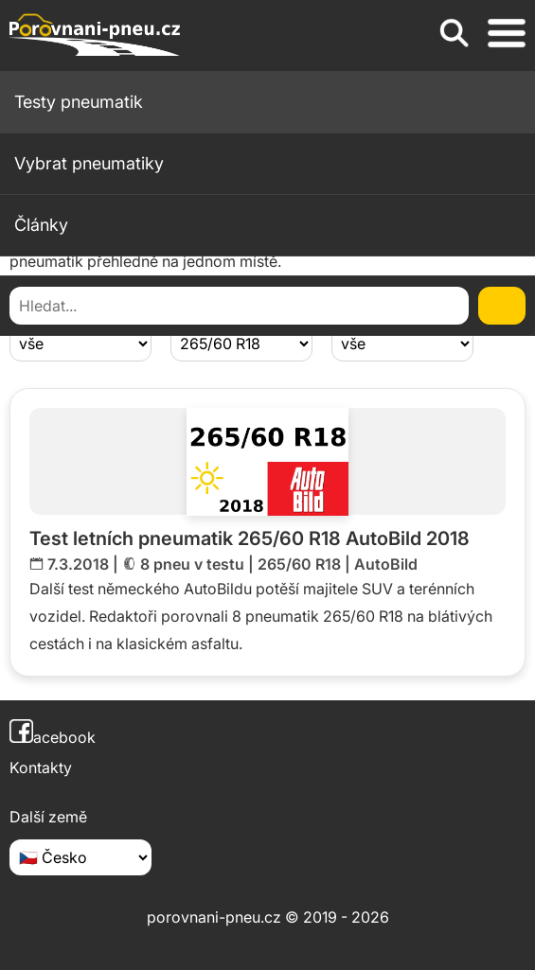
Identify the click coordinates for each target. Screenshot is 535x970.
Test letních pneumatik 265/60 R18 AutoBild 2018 (249, 538)
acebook (52, 737)
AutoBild (386, 564)
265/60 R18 (299, 564)
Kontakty (40, 767)
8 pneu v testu (192, 564)
